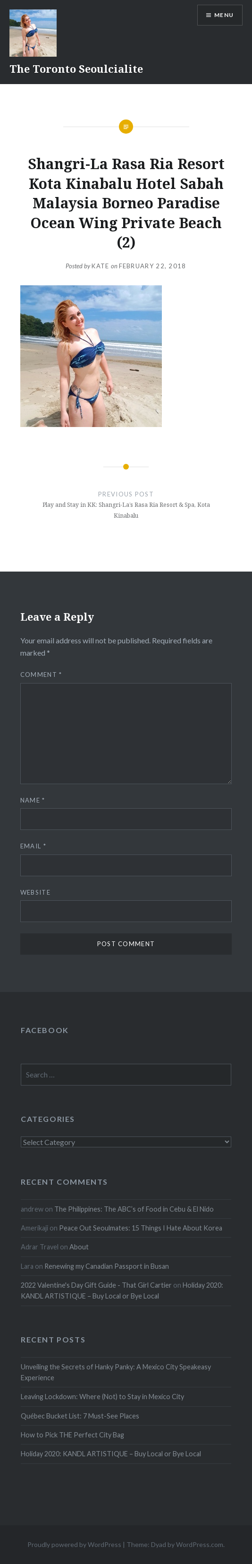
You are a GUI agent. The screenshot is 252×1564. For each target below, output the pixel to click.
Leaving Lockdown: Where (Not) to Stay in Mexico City (102, 1397)
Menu (224, 14)
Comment (41, 674)
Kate (100, 266)
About (79, 1247)
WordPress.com (199, 1544)
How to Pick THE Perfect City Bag (72, 1435)
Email (33, 846)
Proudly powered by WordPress (74, 1544)
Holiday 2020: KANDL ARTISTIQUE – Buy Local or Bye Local (111, 1454)
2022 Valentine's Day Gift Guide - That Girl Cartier (96, 1285)
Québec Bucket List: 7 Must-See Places (80, 1416)
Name (32, 800)
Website (35, 892)
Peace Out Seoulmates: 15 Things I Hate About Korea (140, 1228)
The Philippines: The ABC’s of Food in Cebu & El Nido (134, 1209)
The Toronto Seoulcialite (76, 68)
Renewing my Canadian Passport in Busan (106, 1266)
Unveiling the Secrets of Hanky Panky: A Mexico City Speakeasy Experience (116, 1372)
